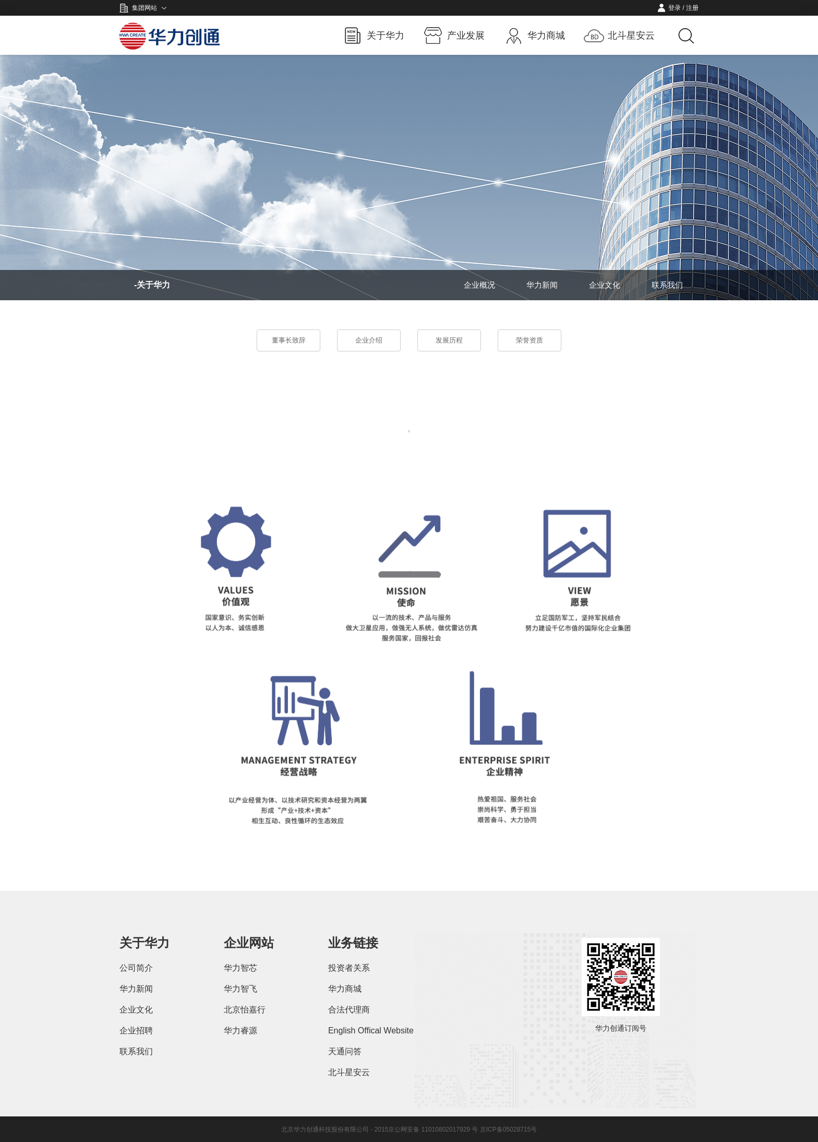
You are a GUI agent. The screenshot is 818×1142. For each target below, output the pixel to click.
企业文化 (604, 284)
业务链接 (353, 943)
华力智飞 (240, 988)
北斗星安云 (631, 35)
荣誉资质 (529, 340)
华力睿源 (240, 1030)
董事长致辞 (289, 340)
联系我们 (667, 284)
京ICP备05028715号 (508, 1129)
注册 (692, 7)
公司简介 (136, 967)
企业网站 (249, 943)
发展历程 (449, 340)
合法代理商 (349, 1009)
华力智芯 (240, 967)
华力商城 (546, 35)
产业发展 (466, 35)
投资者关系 (349, 967)
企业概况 (479, 284)
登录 (674, 7)
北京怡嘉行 (245, 1009)
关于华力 (385, 35)
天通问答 (345, 1051)
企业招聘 (136, 1030)
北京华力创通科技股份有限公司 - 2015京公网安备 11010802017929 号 (380, 1129)
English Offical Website (371, 1030)
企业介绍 (368, 340)
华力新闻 (542, 284)
